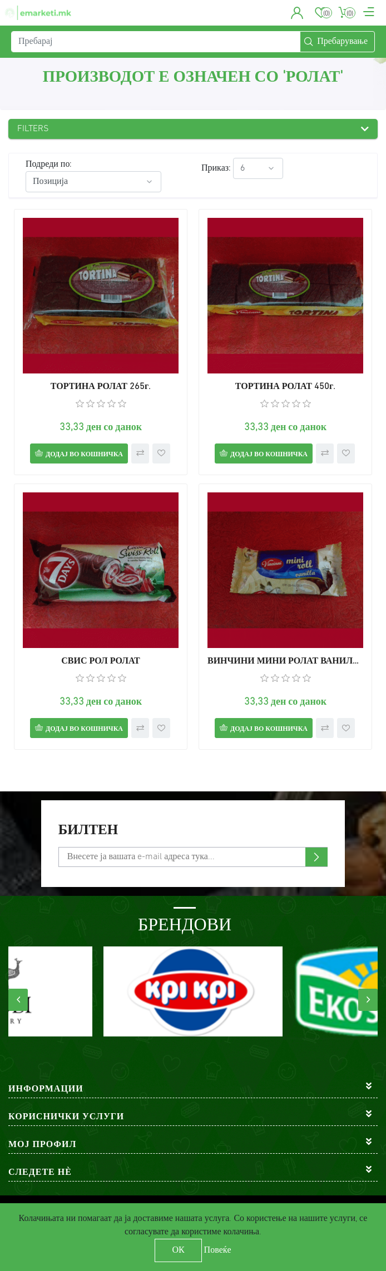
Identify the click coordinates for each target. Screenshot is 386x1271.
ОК (178, 1250)
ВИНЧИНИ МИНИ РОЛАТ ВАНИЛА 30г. (285, 661)
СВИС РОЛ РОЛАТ (100, 661)
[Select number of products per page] (258, 168)
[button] (297, 13)
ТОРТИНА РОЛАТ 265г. (101, 386)
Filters (33, 128)
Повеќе (217, 1250)
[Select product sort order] (93, 181)
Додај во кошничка (84, 454)
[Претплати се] (193, 857)
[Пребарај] (155, 41)
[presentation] (18, 1000)
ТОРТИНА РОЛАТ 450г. (285, 386)
